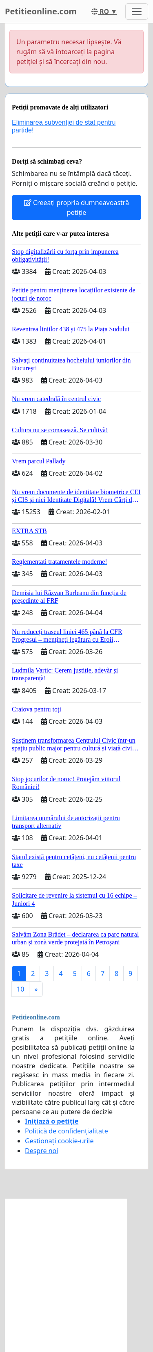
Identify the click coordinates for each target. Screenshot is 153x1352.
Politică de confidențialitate (66, 1130)
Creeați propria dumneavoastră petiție (76, 207)
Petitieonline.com (41, 11)
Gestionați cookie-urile (59, 1140)
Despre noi (41, 1150)
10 (20, 989)
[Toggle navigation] (136, 11)
